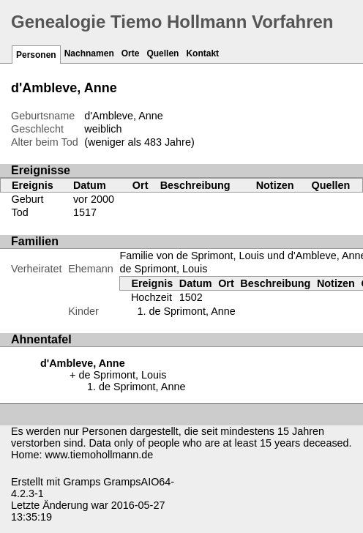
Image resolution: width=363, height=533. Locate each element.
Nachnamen (89, 53)
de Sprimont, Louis (163, 269)
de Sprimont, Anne (192, 311)
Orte (130, 53)
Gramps (81, 482)
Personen (36, 55)
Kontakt (202, 53)
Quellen (162, 53)
